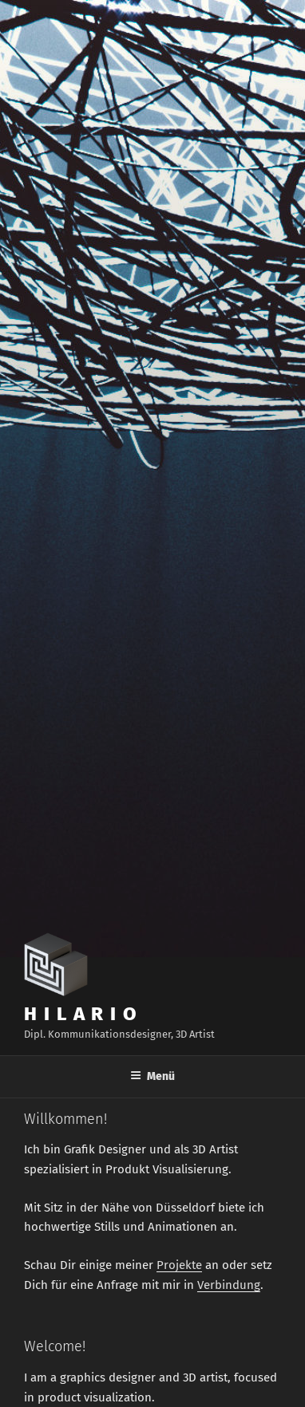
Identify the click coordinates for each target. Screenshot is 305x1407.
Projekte (179, 1265)
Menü (152, 1076)
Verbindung (228, 1285)
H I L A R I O (81, 1014)
